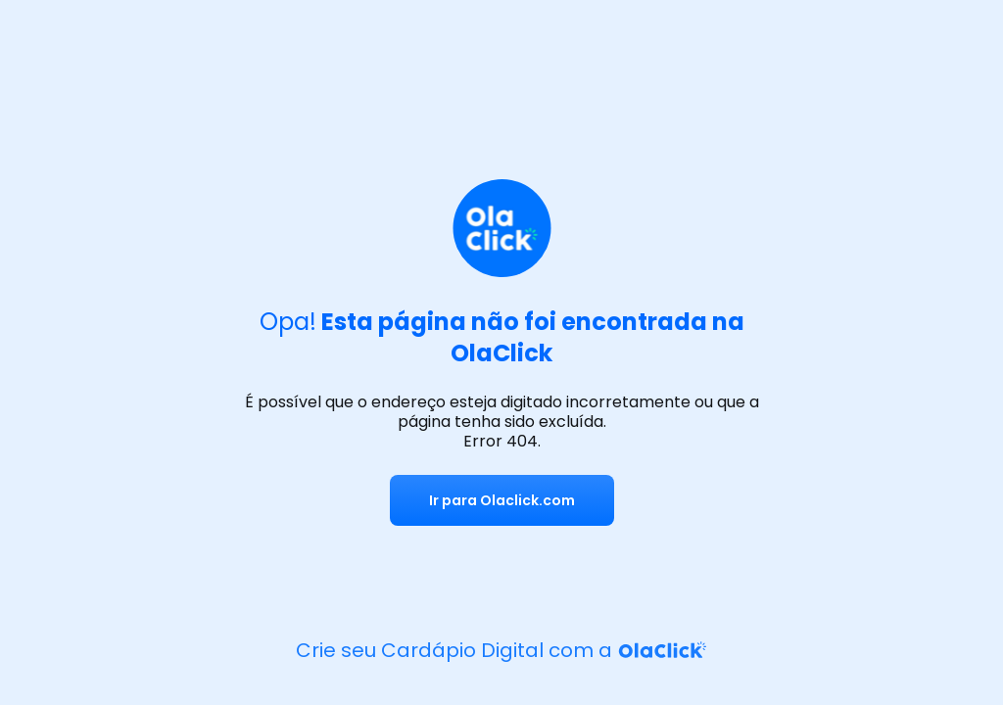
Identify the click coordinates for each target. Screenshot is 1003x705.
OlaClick (501, 353)
